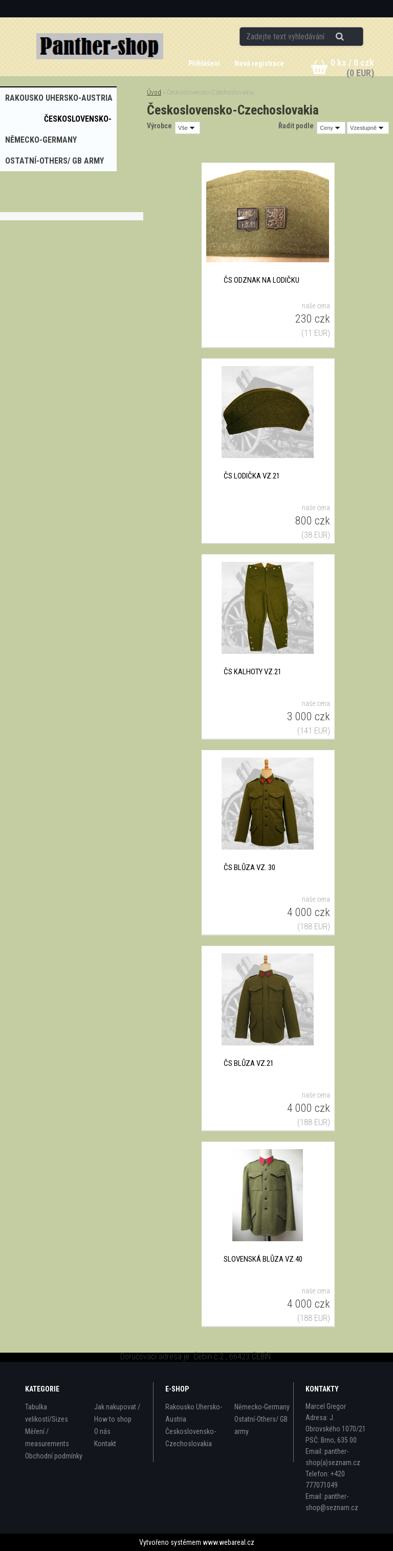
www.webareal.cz (228, 1542)
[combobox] (331, 128)
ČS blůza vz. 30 (249, 867)
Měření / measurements (47, 1437)
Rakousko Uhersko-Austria (193, 1413)
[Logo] (100, 46)
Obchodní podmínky (53, 1456)
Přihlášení (205, 63)
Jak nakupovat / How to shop (117, 1413)
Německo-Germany (262, 1407)
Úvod (154, 92)
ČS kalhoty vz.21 (252, 671)
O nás (102, 1431)
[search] (352, 37)
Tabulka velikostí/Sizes (46, 1413)
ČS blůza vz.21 (249, 1063)
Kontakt (105, 1444)
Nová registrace (259, 63)
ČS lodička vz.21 (252, 476)
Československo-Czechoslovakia (190, 1437)
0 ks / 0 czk (352, 62)
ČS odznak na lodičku (261, 280)
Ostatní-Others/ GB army (261, 1425)
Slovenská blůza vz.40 (263, 1259)
